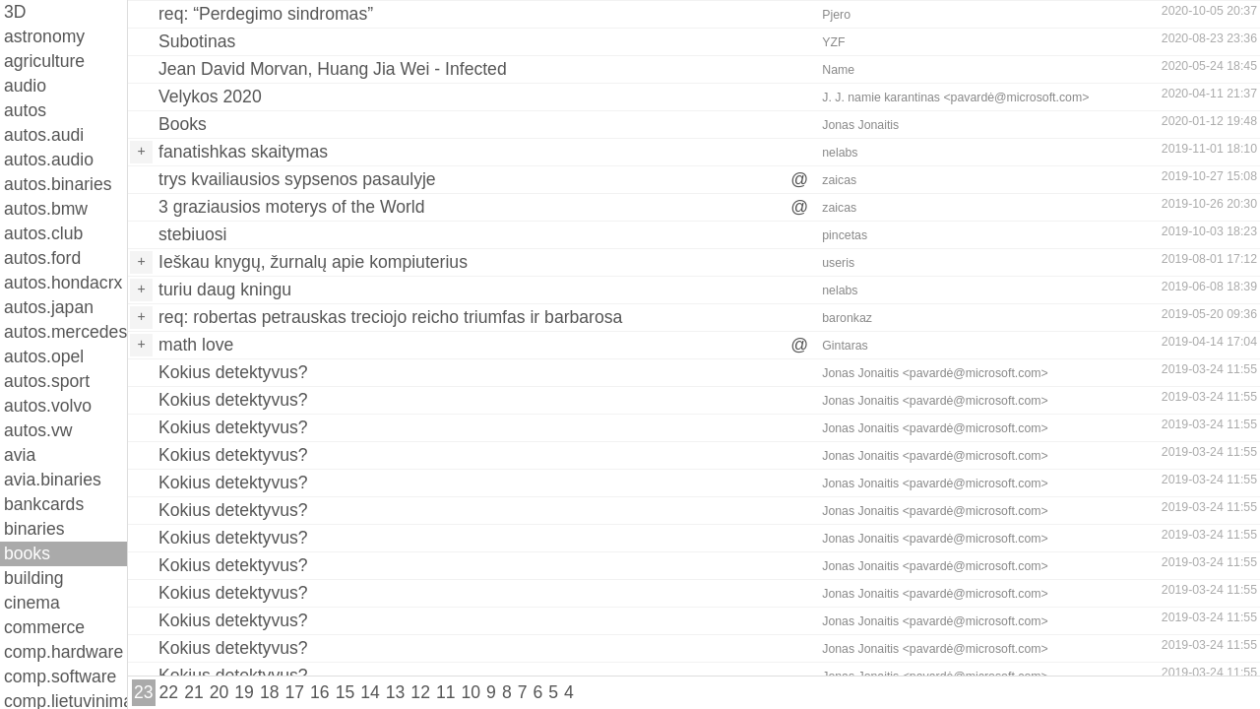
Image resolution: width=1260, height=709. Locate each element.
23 (144, 692)
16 (320, 692)
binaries (34, 529)
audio (25, 86)
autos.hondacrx (63, 282)
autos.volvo (48, 406)
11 (446, 692)
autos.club (43, 233)
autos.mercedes (65, 332)
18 (270, 692)
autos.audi (44, 135)
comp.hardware (63, 652)
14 (370, 692)
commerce (44, 627)
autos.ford (42, 258)
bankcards (44, 504)
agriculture (44, 61)
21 (194, 692)
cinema (32, 602)
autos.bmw (46, 209)
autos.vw (38, 430)
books (27, 553)
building (34, 578)
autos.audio (49, 159)
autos (25, 110)
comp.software (60, 676)
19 (244, 692)
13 (396, 692)
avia (19, 455)
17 (294, 692)
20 (219, 692)
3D (15, 12)
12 (420, 692)
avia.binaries (52, 479)
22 (169, 692)
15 (345, 692)
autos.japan (49, 307)
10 (471, 692)
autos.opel (44, 356)
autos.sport (47, 381)
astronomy (44, 36)
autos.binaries (58, 184)
